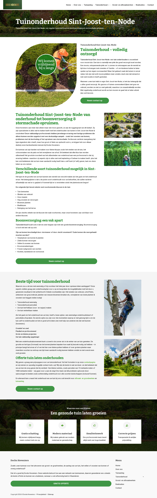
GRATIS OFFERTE (61, 483)
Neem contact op (94, 100)
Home (68, 5)
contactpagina (89, 362)
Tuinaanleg (88, 5)
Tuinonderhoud (101, 5)
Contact (150, 5)
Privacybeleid (41, 494)
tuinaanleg (20, 381)
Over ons (77, 5)
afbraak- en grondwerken (84, 378)
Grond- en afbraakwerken (122, 5)
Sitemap (50, 494)
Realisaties (140, 5)
